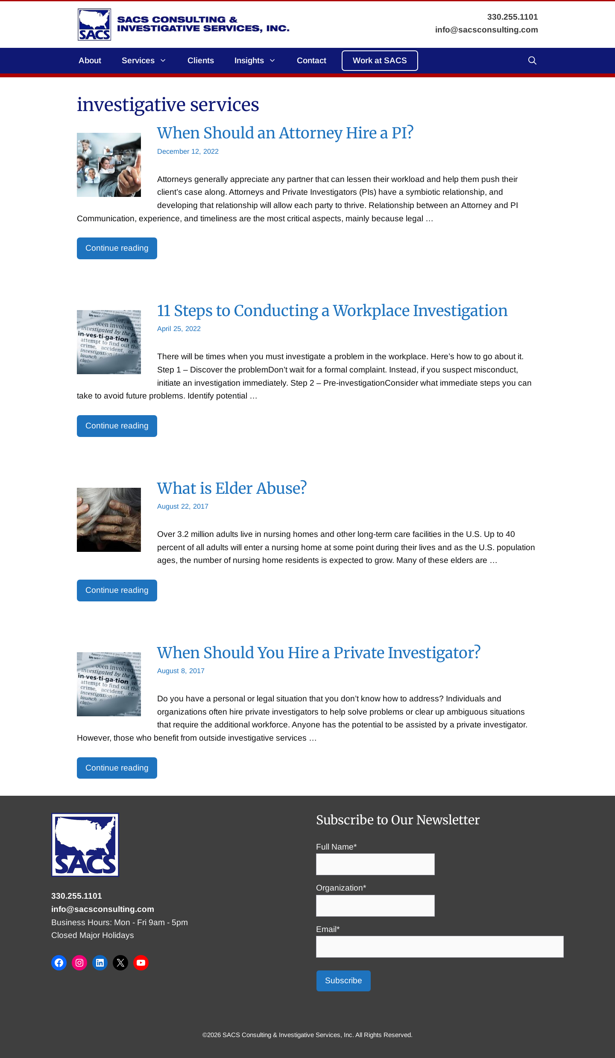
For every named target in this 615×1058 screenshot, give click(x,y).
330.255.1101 (76, 895)
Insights (260, 60)
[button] (532, 60)
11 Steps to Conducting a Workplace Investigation (332, 310)
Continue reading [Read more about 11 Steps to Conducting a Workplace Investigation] (117, 425)
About (90, 60)
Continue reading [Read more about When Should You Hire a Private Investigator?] (117, 767)
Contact (311, 60)
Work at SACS (380, 60)
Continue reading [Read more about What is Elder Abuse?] (117, 590)
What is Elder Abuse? (232, 488)
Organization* (375, 896)
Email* (440, 938)
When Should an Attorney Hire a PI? (285, 133)
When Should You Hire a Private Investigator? (319, 652)
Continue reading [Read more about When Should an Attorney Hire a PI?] (117, 247)
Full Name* (375, 855)
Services (149, 60)
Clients (200, 60)
